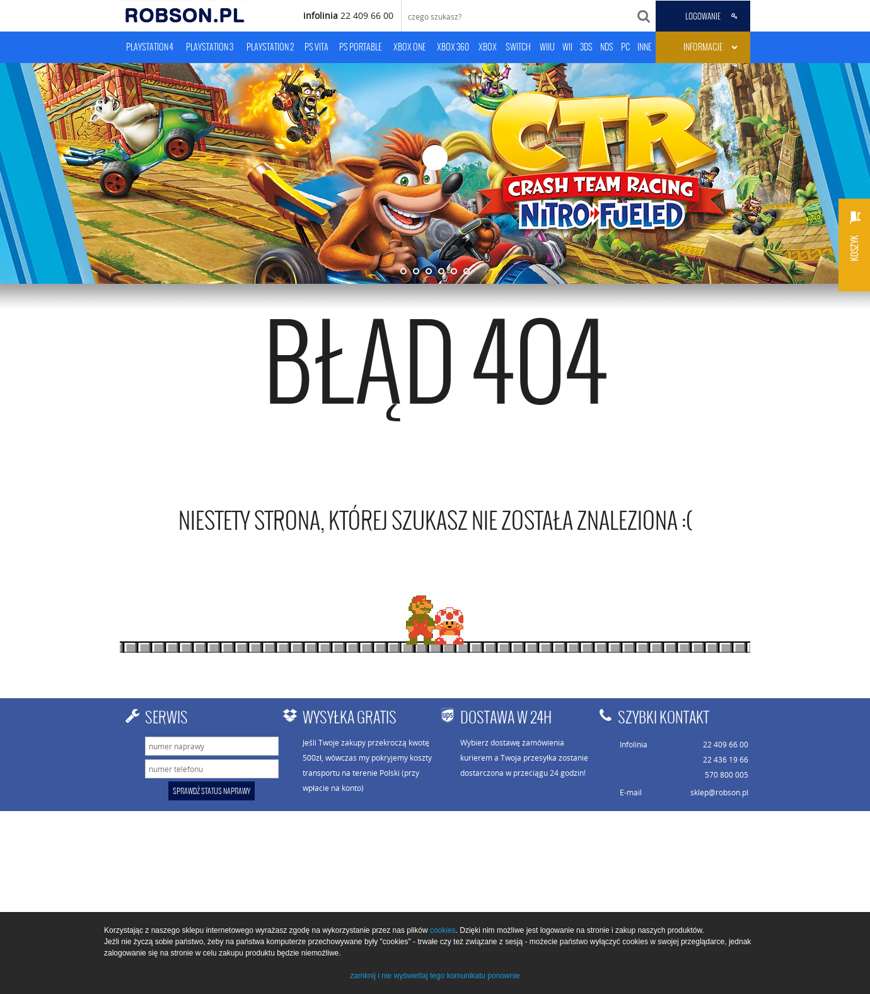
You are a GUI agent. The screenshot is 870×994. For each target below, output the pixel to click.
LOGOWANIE (703, 16)
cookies (443, 930)
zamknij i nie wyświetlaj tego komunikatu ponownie (434, 975)
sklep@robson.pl (719, 792)
